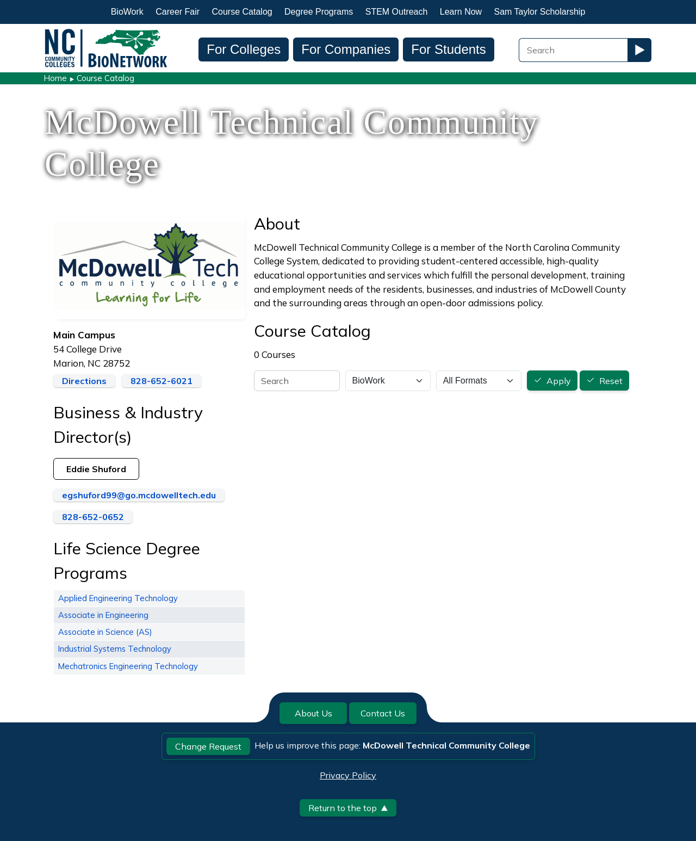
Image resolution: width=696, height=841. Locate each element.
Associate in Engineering (103, 615)
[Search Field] (573, 50)
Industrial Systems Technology (114, 649)
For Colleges (244, 49)
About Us (313, 713)
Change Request (208, 746)
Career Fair (178, 11)
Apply (558, 380)
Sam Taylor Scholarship (540, 11)
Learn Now (461, 11)
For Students (448, 49)
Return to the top (348, 807)
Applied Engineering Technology (118, 598)
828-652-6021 (161, 380)
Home (55, 78)
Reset (611, 380)
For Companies (345, 49)
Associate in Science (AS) (105, 632)
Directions (84, 380)
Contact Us (383, 713)
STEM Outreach (396, 11)
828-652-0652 (93, 516)
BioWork (127, 11)
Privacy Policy (348, 775)
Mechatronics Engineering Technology (128, 666)
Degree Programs (318, 11)
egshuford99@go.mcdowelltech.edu (139, 495)
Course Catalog (242, 11)
